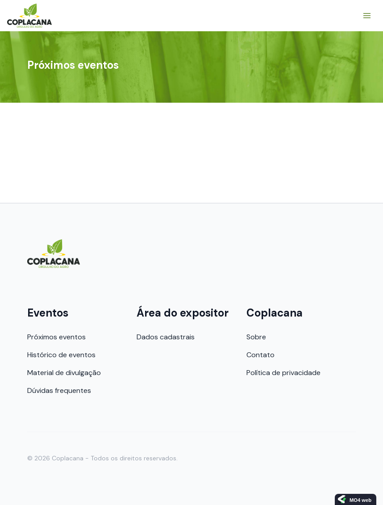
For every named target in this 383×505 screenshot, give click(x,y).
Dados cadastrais (166, 337)
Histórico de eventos (61, 354)
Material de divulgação (64, 372)
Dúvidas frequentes (59, 390)
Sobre (256, 337)
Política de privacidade (283, 372)
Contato (260, 354)
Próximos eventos (56, 337)
